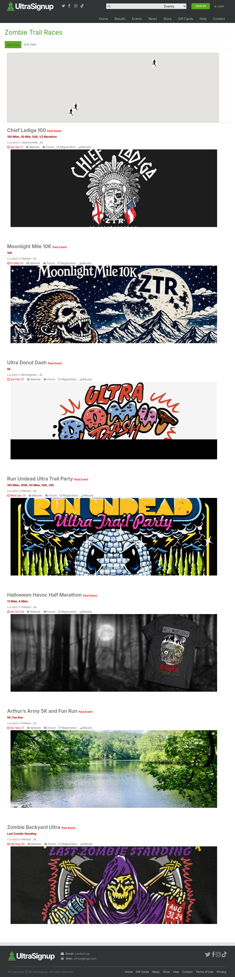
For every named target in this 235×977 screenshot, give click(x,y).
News (152, 19)
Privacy (221, 972)
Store (167, 19)
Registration (68, 147)
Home (103, 19)
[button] (154, 62)
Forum (50, 147)
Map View (13, 45)
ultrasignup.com (85, 958)
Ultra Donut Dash (34, 362)
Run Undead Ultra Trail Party (47, 479)
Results (120, 19)
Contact (219, 19)
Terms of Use (204, 972)
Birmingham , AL (32, 374)
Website (34, 147)
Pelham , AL (29, 258)
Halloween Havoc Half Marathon (52, 595)
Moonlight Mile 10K (37, 246)
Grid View (30, 44)
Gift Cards (185, 19)
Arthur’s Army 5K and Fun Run (49, 711)
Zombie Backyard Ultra (41, 827)
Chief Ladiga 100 (34, 130)
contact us (82, 953)
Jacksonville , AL (32, 142)
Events (137, 19)
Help (203, 19)
